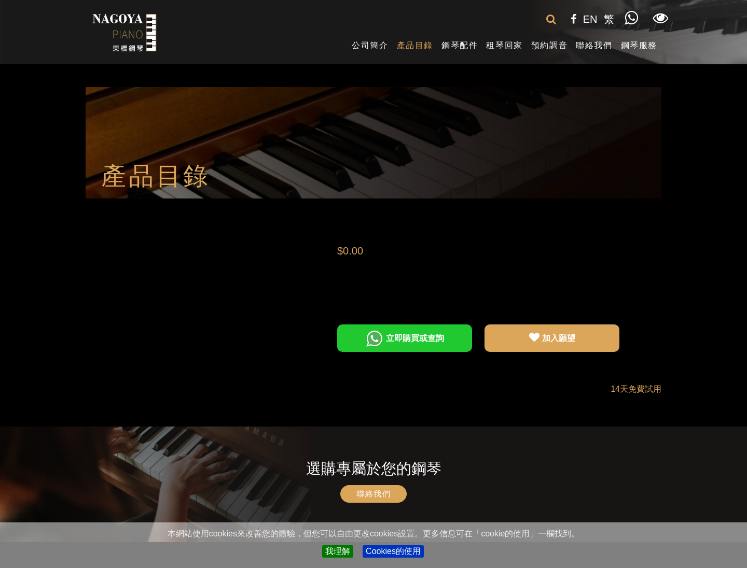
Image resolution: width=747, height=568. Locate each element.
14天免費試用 (636, 389)
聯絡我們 (594, 45)
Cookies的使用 (393, 551)
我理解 (337, 551)
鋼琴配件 (459, 45)
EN (590, 19)
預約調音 (549, 45)
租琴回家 (504, 45)
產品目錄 (415, 45)
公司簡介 (370, 45)
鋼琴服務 (639, 45)
